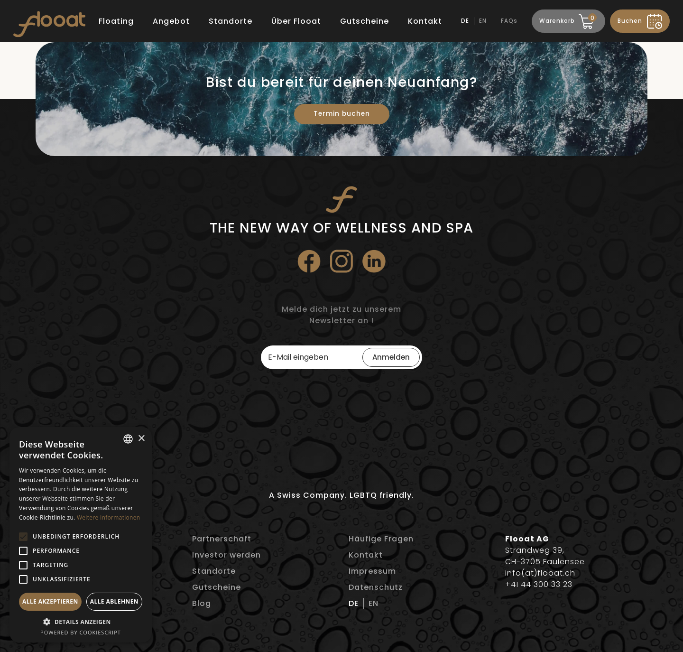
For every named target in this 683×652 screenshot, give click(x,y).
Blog (201, 603)
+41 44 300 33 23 (538, 584)
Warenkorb (567, 19)
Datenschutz (376, 587)
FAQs (509, 21)
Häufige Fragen (381, 538)
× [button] (141, 438)
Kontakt (425, 21)
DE (465, 21)
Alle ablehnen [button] (114, 601)
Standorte (230, 21)
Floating (116, 21)
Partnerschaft (221, 538)
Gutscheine (364, 21)
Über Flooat (296, 21)
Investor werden (226, 555)
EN (483, 21)
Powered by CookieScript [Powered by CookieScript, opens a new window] (80, 632)
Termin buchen (342, 113)
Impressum (372, 571)
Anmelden (391, 357)
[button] (23, 536)
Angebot (171, 21)
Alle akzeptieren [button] (50, 601)
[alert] (80, 535)
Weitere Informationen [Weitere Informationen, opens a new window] (108, 517)
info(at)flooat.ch (540, 573)
